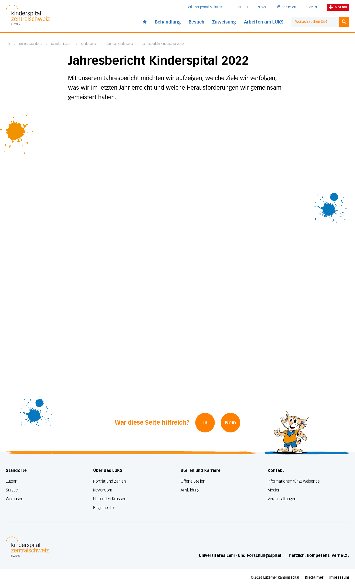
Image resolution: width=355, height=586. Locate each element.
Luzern (11, 481)
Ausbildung (190, 490)
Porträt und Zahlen (109, 481)
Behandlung (168, 22)
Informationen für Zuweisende (294, 481)
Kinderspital (89, 44)
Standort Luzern (61, 44)
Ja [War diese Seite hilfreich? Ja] (205, 423)
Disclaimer (314, 577)
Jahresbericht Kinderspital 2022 (163, 44)
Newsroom (102, 490)
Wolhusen (14, 499)
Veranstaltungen (282, 499)
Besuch (196, 22)
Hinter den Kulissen (109, 499)
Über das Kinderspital (119, 44)
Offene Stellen (285, 7)
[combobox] (315, 22)
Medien (274, 490)
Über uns (241, 7)
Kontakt (311, 7)
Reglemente (103, 507)
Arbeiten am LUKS (264, 22)
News (262, 7)
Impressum (339, 577)
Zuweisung (224, 22)
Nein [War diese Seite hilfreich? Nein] (230, 423)
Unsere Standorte (30, 44)
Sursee (12, 490)
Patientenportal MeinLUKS (205, 7)
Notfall (338, 7)
